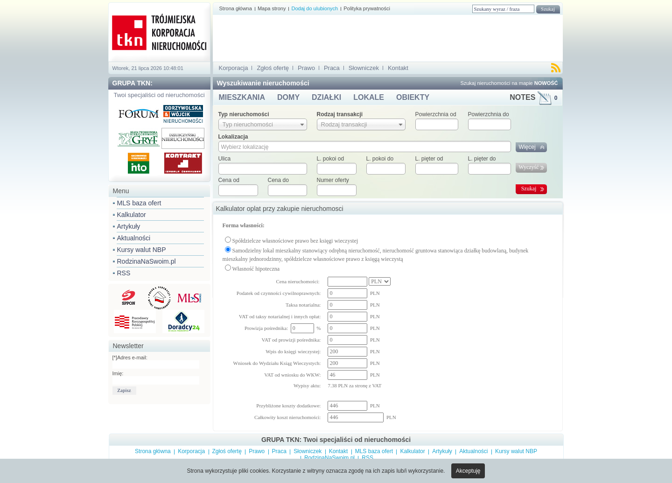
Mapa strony (272, 8)
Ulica (224, 158)
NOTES (533, 97)
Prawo (306, 67)
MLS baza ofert (139, 203)
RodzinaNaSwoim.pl (146, 261)
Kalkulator (131, 214)
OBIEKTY (412, 97)
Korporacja (233, 67)
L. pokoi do (380, 158)
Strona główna (235, 8)
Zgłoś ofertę (273, 67)
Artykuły (128, 226)
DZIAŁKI (326, 97)
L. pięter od (429, 158)
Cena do (278, 180)
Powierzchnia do (488, 114)
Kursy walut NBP (141, 249)
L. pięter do (482, 158)
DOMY (288, 97)
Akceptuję (468, 471)
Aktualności (134, 238)
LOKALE (368, 97)
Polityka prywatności (366, 8)
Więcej (527, 147)
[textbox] (262, 169)
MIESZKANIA (242, 97)
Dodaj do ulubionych (314, 8)
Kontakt (398, 67)
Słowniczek (364, 67)
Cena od (228, 180)
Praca (332, 67)
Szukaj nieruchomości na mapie (509, 83)
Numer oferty (333, 180)
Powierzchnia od (435, 114)
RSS (124, 273)
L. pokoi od (330, 158)
